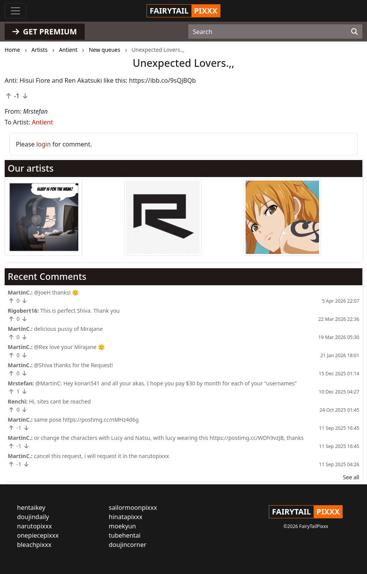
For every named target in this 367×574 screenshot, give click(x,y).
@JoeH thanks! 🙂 (56, 292)
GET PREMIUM (44, 31)
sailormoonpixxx (133, 507)
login (43, 144)
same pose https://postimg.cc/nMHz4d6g (86, 419)
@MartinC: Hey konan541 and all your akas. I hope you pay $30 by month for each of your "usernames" (166, 383)
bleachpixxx (34, 544)
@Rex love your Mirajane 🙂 (69, 347)
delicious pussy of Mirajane (68, 328)
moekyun (122, 526)
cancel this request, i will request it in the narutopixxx (101, 456)
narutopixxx (34, 526)
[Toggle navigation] (15, 11)
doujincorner (127, 544)
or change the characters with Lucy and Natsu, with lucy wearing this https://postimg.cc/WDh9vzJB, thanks (169, 437)
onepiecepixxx (38, 535)
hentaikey (31, 507)
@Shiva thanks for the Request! (73, 365)
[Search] (354, 31)
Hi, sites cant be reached (60, 401)
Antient (42, 122)
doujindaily (33, 517)
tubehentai (124, 535)
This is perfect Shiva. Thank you (79, 310)
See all (351, 477)
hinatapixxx (125, 517)
